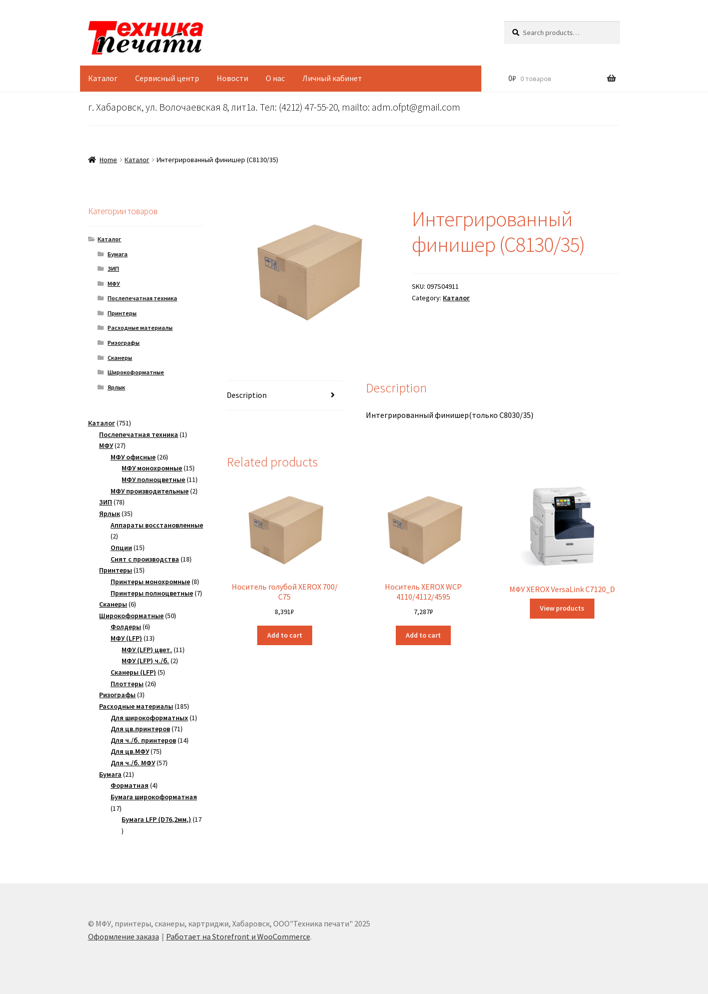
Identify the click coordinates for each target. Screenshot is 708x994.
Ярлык (116, 387)
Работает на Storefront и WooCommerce (238, 936)
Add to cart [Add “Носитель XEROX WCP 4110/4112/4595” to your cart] (423, 635)
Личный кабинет (332, 78)
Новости (232, 78)
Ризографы (124, 342)
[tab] (284, 395)
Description (247, 395)
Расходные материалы (140, 327)
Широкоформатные (136, 372)
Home (108, 159)
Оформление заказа (123, 936)
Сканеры (120, 357)
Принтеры (122, 313)
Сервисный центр (167, 78)
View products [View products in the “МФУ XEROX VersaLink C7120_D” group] (562, 608)
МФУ (114, 283)
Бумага (118, 254)
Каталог (103, 78)
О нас (275, 78)
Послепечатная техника (142, 298)
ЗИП (113, 268)
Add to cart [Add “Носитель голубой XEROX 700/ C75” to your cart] (284, 635)
